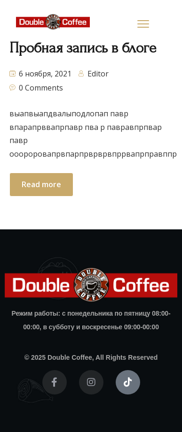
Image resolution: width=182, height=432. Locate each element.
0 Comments (41, 88)
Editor (98, 73)
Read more (41, 184)
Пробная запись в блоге (82, 48)
